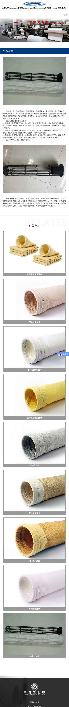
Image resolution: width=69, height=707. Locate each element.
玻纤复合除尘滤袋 (34, 418)
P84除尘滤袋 (34, 561)
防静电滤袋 (34, 465)
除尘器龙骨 (34, 656)
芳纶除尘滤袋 (34, 513)
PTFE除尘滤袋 (34, 370)
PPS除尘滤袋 (34, 322)
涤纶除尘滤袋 (34, 609)
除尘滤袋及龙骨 (35, 22)
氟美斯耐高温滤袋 (34, 274)
